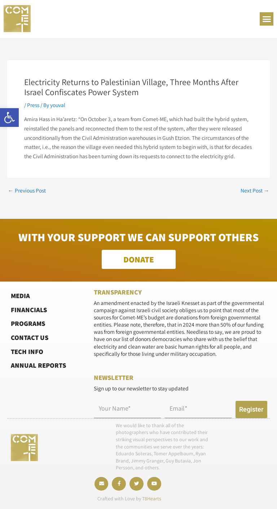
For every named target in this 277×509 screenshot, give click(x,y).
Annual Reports (38, 364)
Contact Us (29, 336)
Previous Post (27, 191)
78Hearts (151, 498)
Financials (29, 308)
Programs (28, 322)
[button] (9, 117)
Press (33, 105)
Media (20, 294)
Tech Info (27, 350)
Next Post (255, 191)
